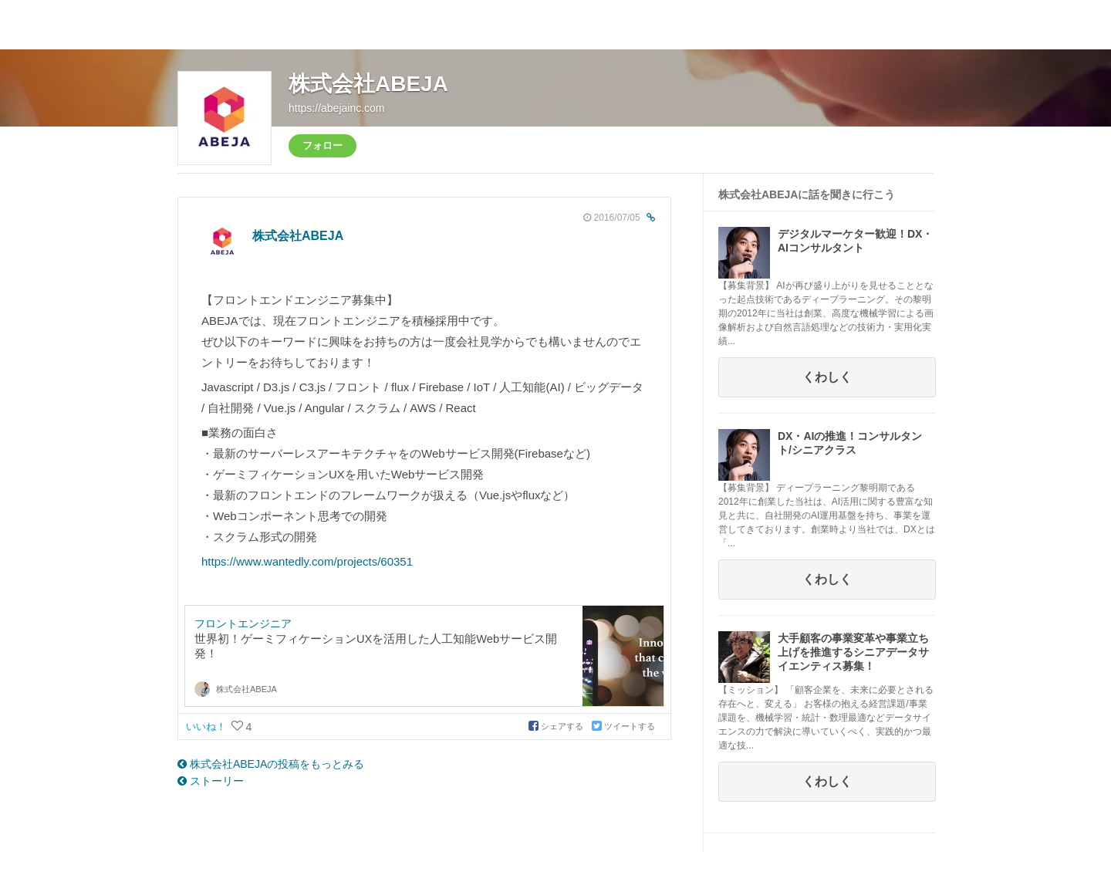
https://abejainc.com (337, 108)
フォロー (322, 145)
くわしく (827, 377)
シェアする (557, 726)
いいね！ (207, 726)
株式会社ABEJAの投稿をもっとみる (270, 764)
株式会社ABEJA (368, 84)
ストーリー (210, 781)
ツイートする (623, 726)
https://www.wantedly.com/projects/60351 (307, 561)
